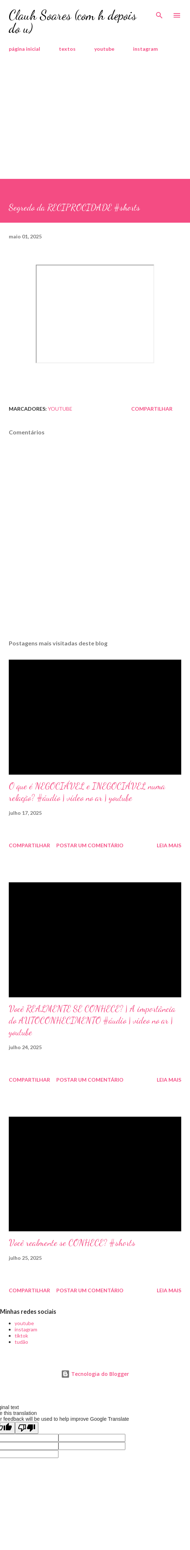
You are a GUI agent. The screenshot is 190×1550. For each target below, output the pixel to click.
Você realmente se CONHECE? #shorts (72, 1243)
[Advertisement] (95, 124)
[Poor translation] (26, 1428)
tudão (21, 1342)
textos (67, 49)
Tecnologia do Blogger (95, 1373)
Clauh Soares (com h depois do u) (73, 21)
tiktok (21, 1335)
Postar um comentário (89, 845)
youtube (104, 49)
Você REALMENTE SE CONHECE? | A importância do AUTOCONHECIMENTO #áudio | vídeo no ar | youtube (92, 1020)
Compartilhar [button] (151, 409)
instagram (145, 49)
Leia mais (169, 845)
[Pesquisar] (159, 13)
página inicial (24, 49)
